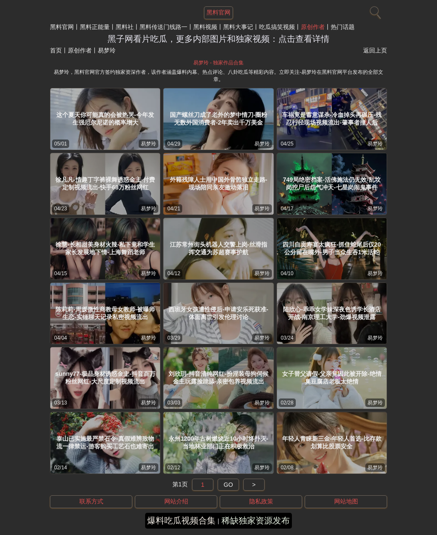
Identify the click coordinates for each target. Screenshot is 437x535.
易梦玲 (148, 144)
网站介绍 (176, 501)
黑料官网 (62, 26)
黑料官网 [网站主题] (218, 12)
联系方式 (91, 501)
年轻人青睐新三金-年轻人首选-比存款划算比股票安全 (332, 442)
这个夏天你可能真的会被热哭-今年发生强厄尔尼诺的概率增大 (105, 118)
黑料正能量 (95, 26)
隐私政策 (261, 501)
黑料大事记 (238, 26)
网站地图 (346, 501)
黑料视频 (205, 26)
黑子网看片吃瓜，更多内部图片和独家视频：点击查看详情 (218, 39)
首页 (56, 50)
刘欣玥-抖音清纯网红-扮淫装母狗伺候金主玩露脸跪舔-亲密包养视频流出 (218, 377)
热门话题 (343, 26)
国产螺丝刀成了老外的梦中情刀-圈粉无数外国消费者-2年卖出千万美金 (219, 118)
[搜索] (374, 10)
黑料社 (125, 26)
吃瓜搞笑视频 (277, 26)
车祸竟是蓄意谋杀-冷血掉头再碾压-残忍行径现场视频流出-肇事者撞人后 (332, 118)
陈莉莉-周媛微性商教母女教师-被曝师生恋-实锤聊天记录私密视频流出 (105, 313)
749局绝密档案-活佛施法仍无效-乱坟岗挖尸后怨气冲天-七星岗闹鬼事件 (332, 183)
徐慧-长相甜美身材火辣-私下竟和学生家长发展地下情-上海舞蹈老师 (105, 248)
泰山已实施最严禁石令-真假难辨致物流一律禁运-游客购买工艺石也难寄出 (105, 442)
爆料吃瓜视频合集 (181, 520)
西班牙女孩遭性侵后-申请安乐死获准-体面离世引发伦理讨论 (218, 313)
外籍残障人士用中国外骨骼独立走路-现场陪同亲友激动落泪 (219, 183)
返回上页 (375, 50)
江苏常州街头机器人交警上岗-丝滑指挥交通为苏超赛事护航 (219, 248)
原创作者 (313, 26)
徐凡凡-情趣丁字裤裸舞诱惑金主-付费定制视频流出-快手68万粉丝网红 (105, 183)
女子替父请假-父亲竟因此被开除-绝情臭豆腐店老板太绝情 (332, 377)
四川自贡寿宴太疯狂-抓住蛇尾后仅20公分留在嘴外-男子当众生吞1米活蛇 (332, 248)
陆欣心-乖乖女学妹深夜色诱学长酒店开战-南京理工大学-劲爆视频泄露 (332, 313)
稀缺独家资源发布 (255, 520)
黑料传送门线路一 (163, 26)
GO (228, 484)
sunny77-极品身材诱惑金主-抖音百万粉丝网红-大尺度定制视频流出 (105, 377)
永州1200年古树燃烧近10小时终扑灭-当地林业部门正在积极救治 (218, 442)
